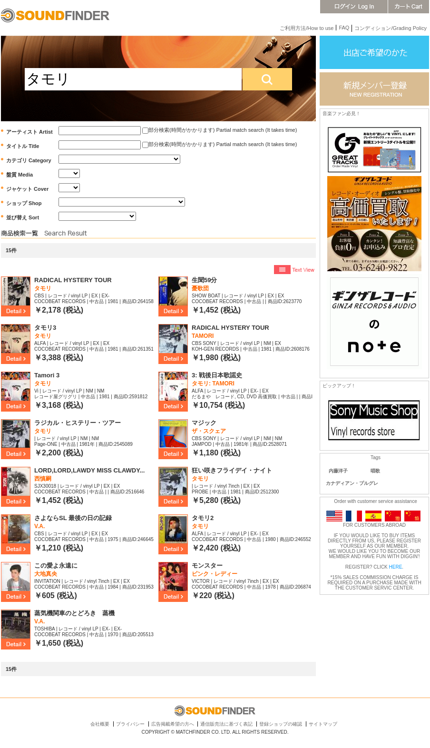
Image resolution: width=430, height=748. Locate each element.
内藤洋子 (338, 470)
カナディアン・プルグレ (352, 483)
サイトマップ (323, 724)
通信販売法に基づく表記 (226, 724)
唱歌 (375, 470)
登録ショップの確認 (280, 724)
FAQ (344, 27)
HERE (395, 567)
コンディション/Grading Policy (390, 28)
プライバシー (130, 724)
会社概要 (99, 724)
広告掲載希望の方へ (172, 724)
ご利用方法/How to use (306, 28)
